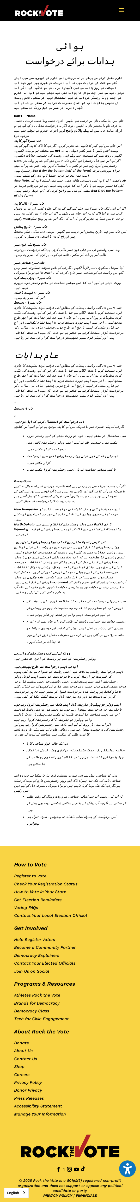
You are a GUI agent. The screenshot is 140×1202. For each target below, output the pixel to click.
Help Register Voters (34, 939)
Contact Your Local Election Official (50, 915)
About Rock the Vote (41, 1031)
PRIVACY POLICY (57, 1195)
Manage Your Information (40, 1114)
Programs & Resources (44, 983)
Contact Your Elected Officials (44, 963)
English (13, 1193)
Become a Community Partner (45, 947)
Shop (19, 1066)
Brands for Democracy (36, 1003)
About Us (23, 1050)
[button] (122, 13)
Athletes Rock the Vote (37, 995)
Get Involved (30, 928)
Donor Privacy (28, 1090)
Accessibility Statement (38, 1106)
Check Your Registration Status (45, 884)
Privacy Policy (28, 1082)
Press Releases (29, 1098)
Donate (21, 1042)
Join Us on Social (31, 971)
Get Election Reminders (38, 899)
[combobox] (16, 1193)
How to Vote (30, 864)
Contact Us (25, 1058)
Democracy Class (31, 1011)
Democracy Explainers (36, 955)
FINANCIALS (86, 1195)
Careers (21, 1074)
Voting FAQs (26, 907)
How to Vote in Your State (40, 891)
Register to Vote (30, 875)
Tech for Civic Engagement (41, 1018)
